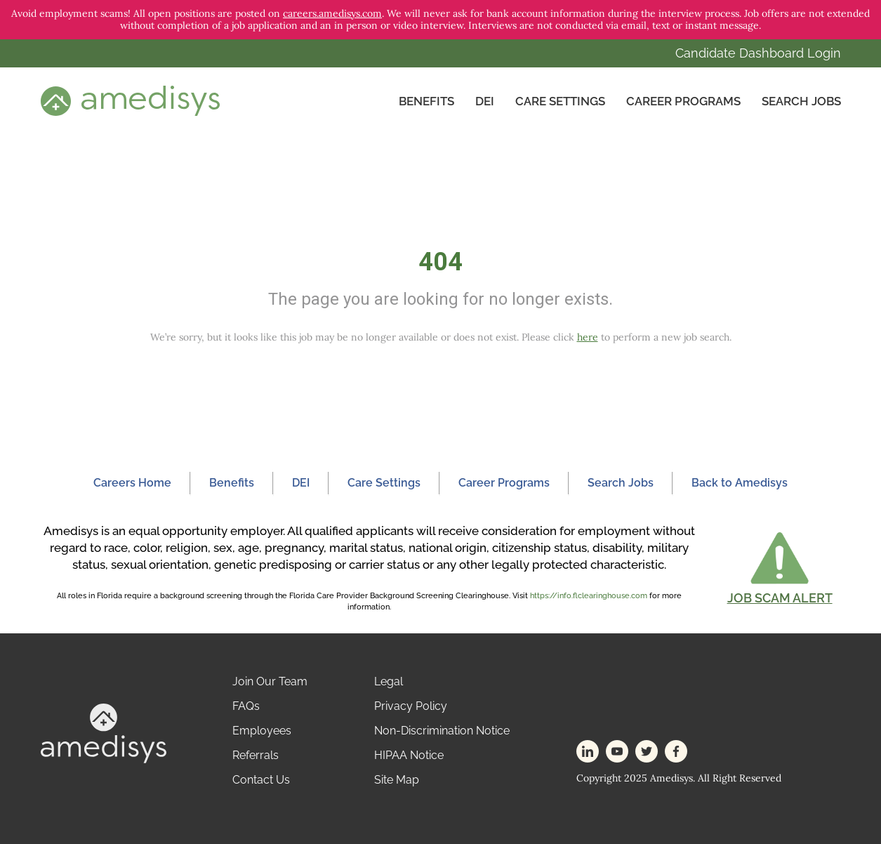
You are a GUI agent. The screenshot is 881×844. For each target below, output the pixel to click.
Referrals (255, 755)
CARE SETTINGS (560, 101)
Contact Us (261, 779)
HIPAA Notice (409, 755)
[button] (780, 567)
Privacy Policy (410, 706)
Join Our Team (269, 681)
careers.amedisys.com (332, 13)
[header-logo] (130, 100)
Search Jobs (801, 101)
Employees (261, 730)
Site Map (396, 779)
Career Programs (683, 101)
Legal (388, 681)
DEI (484, 101)
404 (440, 262)
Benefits (426, 101)
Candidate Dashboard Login (758, 53)
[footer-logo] (103, 732)
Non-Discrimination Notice (442, 730)
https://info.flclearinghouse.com (588, 595)
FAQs (246, 706)
